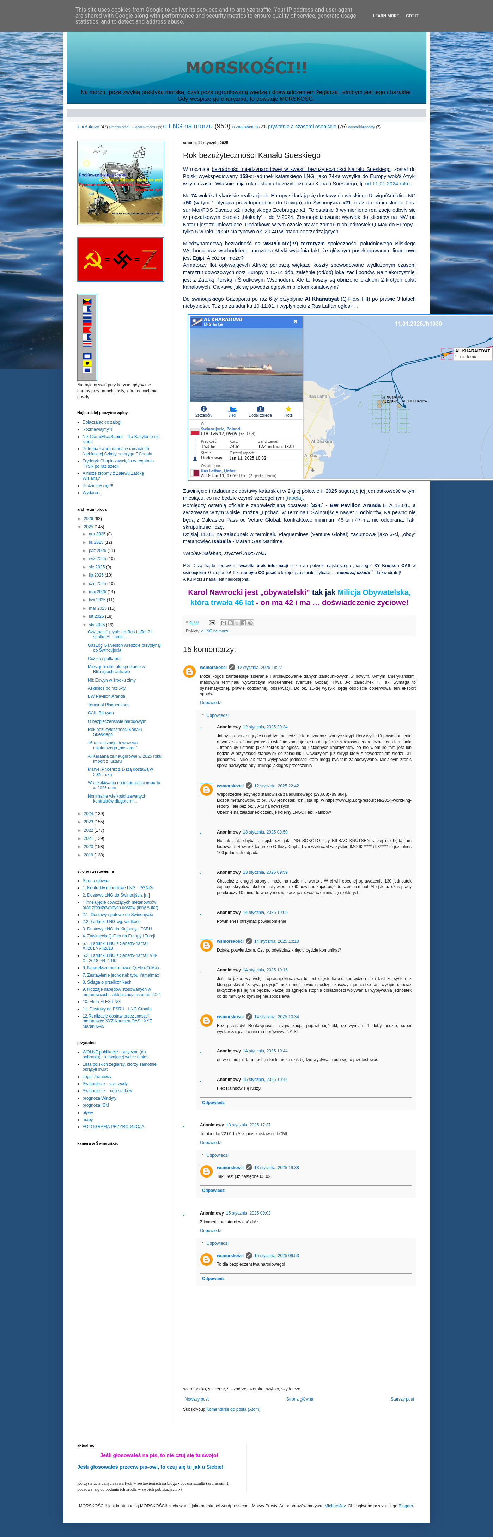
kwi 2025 (98, 599)
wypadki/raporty (361, 127)
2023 (89, 821)
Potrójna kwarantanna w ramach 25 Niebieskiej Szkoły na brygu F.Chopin (117, 451)
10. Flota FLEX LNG (102, 1001)
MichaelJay (334, 1506)
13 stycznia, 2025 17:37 (248, 1125)
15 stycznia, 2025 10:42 (265, 1079)
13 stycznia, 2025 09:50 (265, 832)
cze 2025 (98, 583)
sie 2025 (97, 567)
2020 (89, 846)
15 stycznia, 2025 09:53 (276, 1255)
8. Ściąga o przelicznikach (107, 982)
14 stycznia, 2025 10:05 (265, 912)
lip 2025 (97, 575)
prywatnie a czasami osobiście (302, 126)
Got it (412, 15)
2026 (89, 518)
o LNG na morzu (188, 126)
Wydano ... (93, 492)
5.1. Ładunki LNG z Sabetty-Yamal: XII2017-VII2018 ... (115, 946)
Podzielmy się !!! (98, 485)
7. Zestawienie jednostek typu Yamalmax (121, 975)
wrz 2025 (98, 558)
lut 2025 (97, 616)
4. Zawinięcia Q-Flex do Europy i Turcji (119, 936)
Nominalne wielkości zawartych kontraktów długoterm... (117, 799)
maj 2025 (98, 591)
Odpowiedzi (217, 715)
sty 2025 (97, 624)
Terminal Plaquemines (108, 704)
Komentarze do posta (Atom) (233, 1409)
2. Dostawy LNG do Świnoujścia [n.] (116, 895)
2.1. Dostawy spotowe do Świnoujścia (118, 914)
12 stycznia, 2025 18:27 (259, 667)
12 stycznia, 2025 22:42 (276, 785)
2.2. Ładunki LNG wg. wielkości (112, 921)
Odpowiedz (210, 702)
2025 (89, 526)
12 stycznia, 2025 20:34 (265, 727)
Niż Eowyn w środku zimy (112, 680)
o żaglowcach (245, 126)
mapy (88, 1119)
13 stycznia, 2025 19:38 (276, 1167)
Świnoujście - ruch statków (107, 1090)
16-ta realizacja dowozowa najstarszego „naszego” (113, 745)
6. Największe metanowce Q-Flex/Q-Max (121, 967)
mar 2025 (98, 608)
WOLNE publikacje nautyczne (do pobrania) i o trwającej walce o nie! (115, 1054)
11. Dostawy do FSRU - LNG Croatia (117, 1009)
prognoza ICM (96, 1105)
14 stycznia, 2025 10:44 (265, 1051)
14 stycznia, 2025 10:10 (276, 941)
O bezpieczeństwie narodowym (117, 721)
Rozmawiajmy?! (97, 429)
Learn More (386, 15)
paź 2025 (98, 550)
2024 (89, 813)
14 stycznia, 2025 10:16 (265, 969)
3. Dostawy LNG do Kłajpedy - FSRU (117, 929)
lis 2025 (97, 542)
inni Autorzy (88, 126)
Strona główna (300, 1399)
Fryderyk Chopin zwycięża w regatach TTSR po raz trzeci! (118, 463)
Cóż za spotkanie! (104, 658)
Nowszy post (197, 1399)
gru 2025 (98, 533)
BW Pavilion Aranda (106, 696)
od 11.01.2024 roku (387, 183)
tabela (294, 498)
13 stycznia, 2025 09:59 (265, 872)
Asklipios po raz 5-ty (107, 688)
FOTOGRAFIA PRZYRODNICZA (113, 1126)
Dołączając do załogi (102, 422)
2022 (89, 830)
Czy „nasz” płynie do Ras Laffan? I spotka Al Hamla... (120, 634)
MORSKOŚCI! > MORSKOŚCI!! (133, 127)
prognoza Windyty (99, 1098)
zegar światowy (97, 1076)
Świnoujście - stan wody (105, 1083)
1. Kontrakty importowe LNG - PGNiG (118, 887)
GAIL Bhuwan (101, 713)
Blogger (405, 1506)
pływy (88, 1112)
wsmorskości (213, 667)
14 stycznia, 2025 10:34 (276, 1016)
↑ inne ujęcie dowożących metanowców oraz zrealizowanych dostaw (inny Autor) (120, 905)
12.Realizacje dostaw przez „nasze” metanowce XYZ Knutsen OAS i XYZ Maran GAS (117, 1021)
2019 (89, 855)
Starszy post (402, 1399)
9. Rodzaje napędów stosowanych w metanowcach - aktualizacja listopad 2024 (122, 992)
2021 (89, 838)
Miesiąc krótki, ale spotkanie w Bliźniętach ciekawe (116, 669)
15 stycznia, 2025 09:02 (248, 1213)
